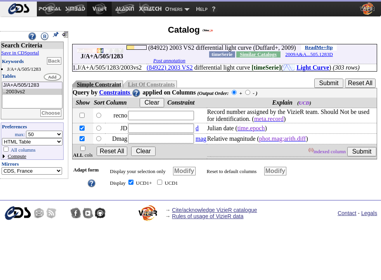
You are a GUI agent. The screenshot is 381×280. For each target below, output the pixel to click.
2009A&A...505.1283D (309, 54)
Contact (347, 213)
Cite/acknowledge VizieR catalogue (214, 210)
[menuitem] (18, 9)
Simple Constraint (99, 84)
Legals (369, 213)
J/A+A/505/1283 (32, 85)
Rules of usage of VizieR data (207, 216)
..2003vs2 (32, 92)
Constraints (120, 92)
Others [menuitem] (174, 9)
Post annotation (169, 60)
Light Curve (312, 67)
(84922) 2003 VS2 (170, 67)
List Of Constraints (151, 84)
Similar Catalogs (258, 54)
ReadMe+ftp (319, 47)
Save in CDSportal (20, 53)
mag (201, 138)
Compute (17, 156)
